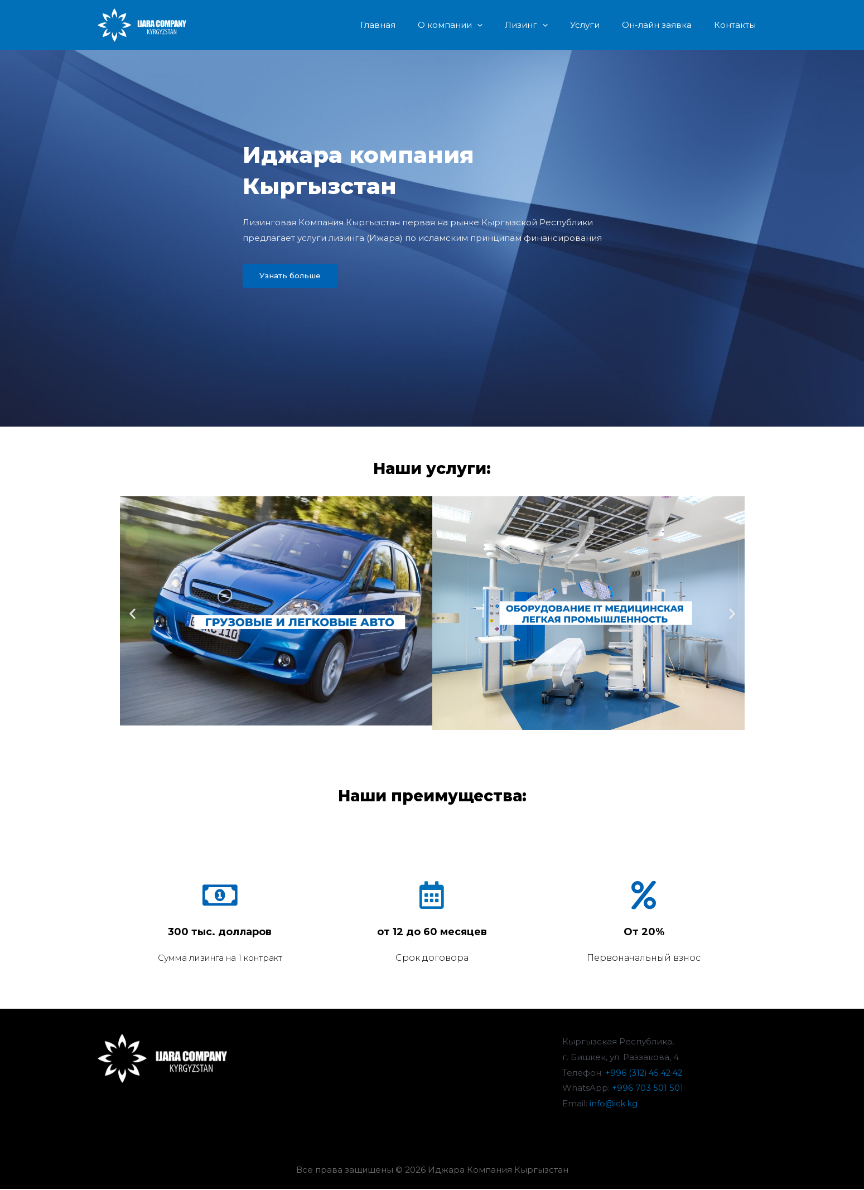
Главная (408, 25)
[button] (293, 276)
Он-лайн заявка (665, 25)
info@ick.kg (614, 1104)
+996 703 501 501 (647, 1088)
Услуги (599, 25)
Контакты (738, 25)
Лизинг (545, 25)
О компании (475, 25)
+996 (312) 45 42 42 (645, 1073)
